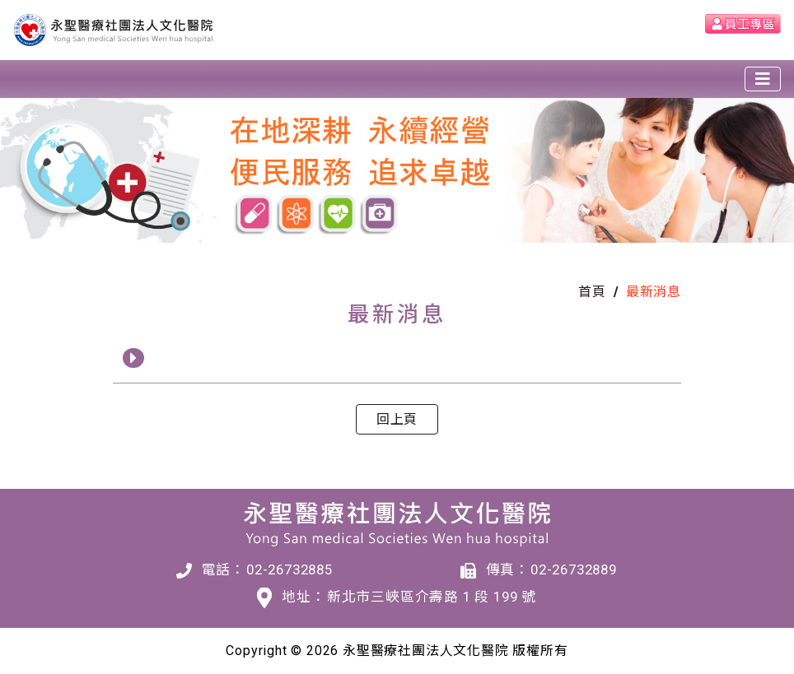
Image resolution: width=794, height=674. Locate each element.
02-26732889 (573, 569)
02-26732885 (289, 569)
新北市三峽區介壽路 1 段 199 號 (431, 596)
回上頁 (397, 419)
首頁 (592, 292)
